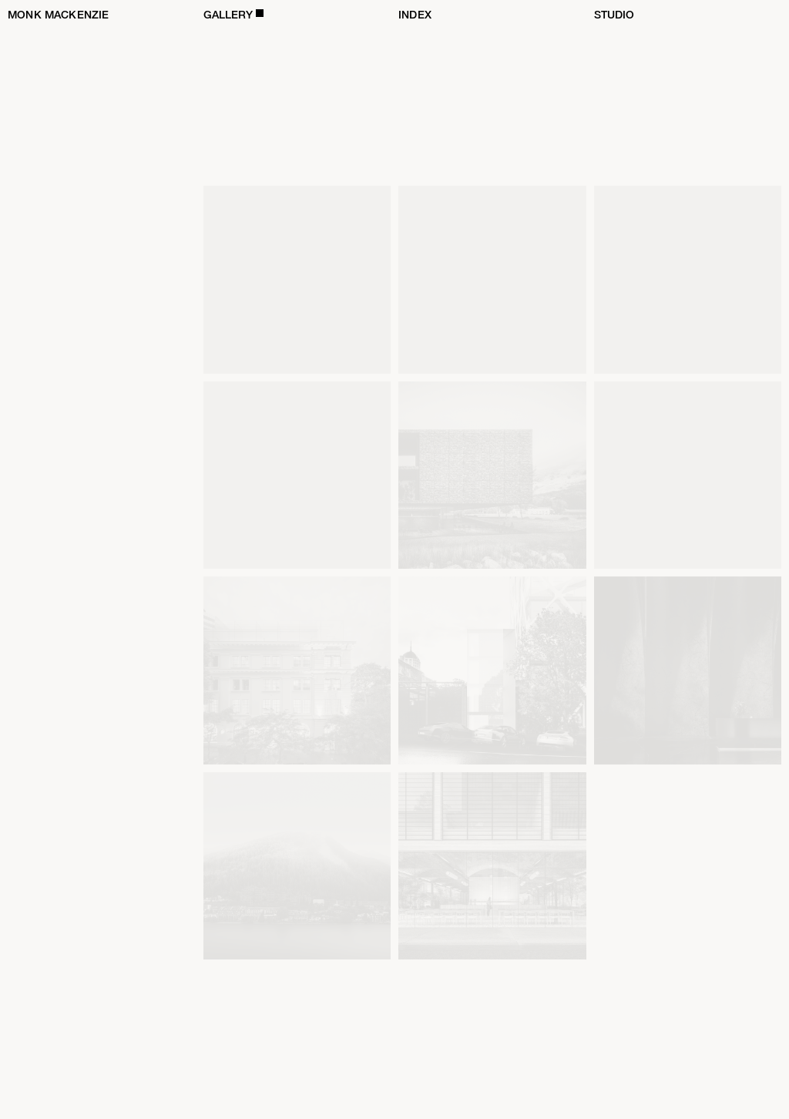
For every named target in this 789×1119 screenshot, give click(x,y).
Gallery (228, 14)
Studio (614, 14)
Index (414, 14)
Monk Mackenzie (58, 14)
